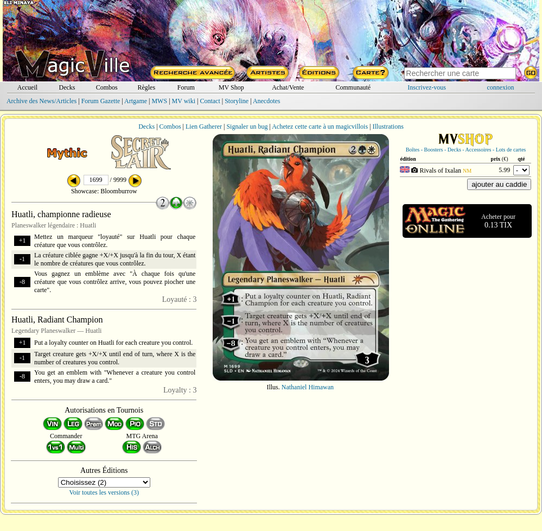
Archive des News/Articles (41, 101)
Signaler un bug (246, 126)
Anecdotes (266, 101)
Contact (210, 101)
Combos (107, 87)
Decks (67, 87)
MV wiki (183, 101)
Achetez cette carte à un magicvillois (320, 126)
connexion (500, 87)
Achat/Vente (288, 87)
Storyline (236, 101)
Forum (186, 87)
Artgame (135, 101)
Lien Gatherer (204, 126)
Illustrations (387, 126)
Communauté (353, 87)
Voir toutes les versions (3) (104, 492)
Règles (146, 87)
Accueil (27, 87)
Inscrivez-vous (426, 87)
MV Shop (231, 87)
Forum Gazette (100, 101)
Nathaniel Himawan (308, 387)
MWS (159, 101)
